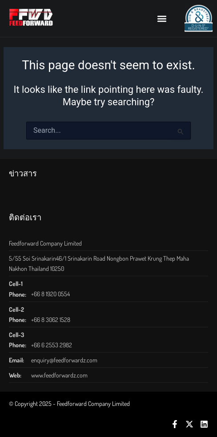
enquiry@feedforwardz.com (64, 360)
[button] (161, 18)
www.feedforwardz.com (59, 375)
